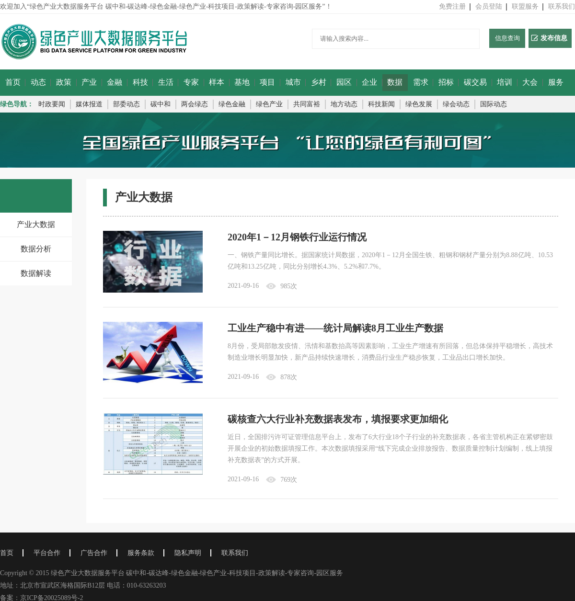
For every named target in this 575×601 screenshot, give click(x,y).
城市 (293, 82)
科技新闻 (381, 104)
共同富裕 (306, 104)
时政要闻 (51, 104)
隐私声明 (187, 552)
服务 (556, 82)
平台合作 (47, 552)
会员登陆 (488, 6)
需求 (420, 82)
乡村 (318, 82)
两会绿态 (194, 104)
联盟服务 (525, 6)
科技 (140, 82)
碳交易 (475, 82)
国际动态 (493, 104)
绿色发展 (418, 104)
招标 (446, 82)
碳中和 (160, 104)
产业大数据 (36, 224)
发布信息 (549, 38)
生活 (165, 82)
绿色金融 (231, 104)
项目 (267, 82)
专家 (191, 82)
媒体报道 (89, 104)
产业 (89, 82)
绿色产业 (269, 104)
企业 (369, 82)
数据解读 (36, 273)
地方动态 (344, 104)
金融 (114, 82)
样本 (216, 82)
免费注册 (452, 6)
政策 (63, 82)
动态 (38, 82)
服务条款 (140, 552)
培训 (504, 82)
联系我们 (561, 6)
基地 (242, 82)
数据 (394, 82)
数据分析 (36, 249)
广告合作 (93, 552)
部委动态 (126, 104)
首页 (13, 82)
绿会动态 (456, 104)
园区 (344, 82)
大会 (530, 82)
